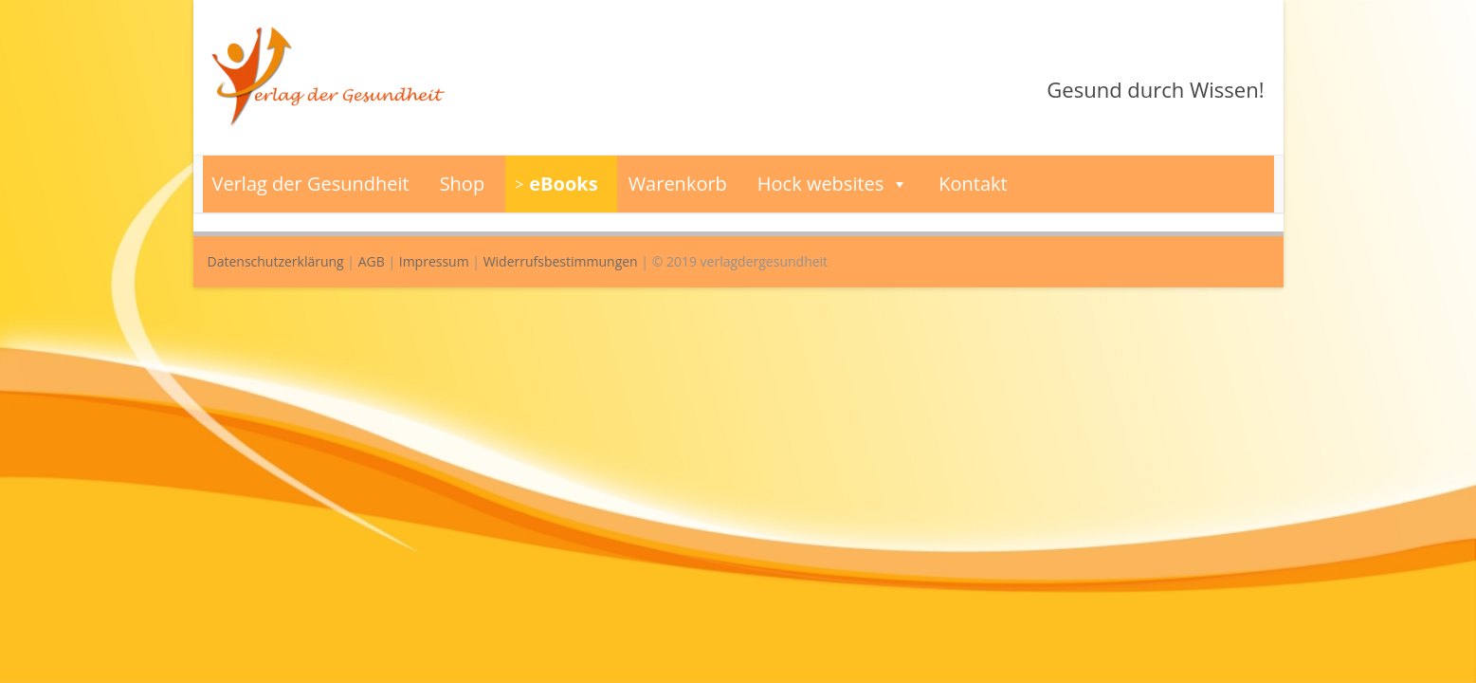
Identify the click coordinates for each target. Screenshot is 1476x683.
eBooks (563, 183)
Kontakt (972, 183)
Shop (462, 183)
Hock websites (833, 184)
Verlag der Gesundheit (311, 183)
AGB (371, 261)
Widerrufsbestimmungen (560, 261)
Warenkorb (678, 183)
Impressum (434, 261)
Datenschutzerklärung (276, 261)
